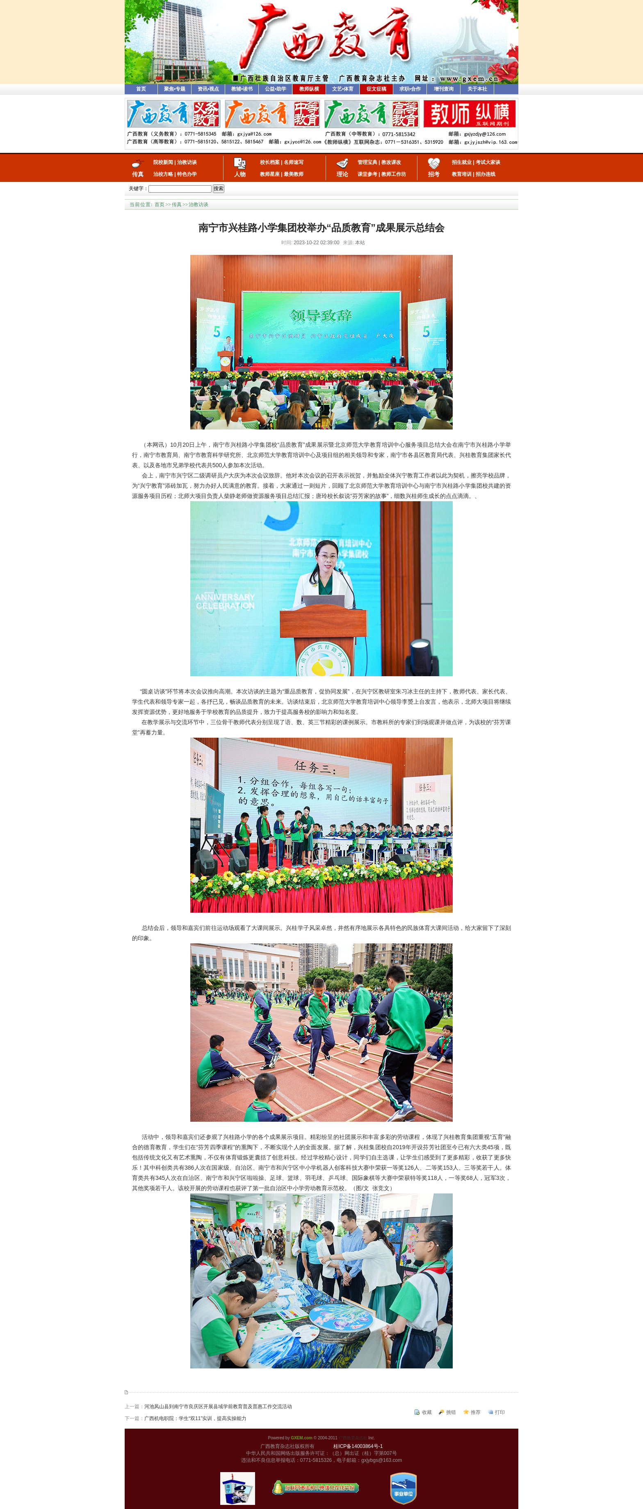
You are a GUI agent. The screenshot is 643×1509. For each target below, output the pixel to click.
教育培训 (462, 174)
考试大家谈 (488, 162)
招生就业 (462, 162)
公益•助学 (275, 89)
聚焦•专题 (174, 89)
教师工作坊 (393, 174)
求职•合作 (410, 89)
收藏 (427, 1412)
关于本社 (477, 89)
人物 (240, 174)
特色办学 (187, 174)
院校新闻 (163, 162)
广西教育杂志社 (353, 1438)
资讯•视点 (208, 89)
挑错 (451, 1412)
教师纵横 (309, 89)
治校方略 (163, 174)
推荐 (476, 1412)
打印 (500, 1412)
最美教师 (293, 174)
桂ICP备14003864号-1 (358, 1446)
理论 (342, 174)
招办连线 (485, 174)
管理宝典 (367, 162)
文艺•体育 (342, 89)
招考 (434, 174)
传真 (138, 174)
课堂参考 (367, 174)
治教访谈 (187, 162)
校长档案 (270, 162)
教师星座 (270, 174)
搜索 (218, 188)
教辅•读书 (242, 89)
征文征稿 (376, 89)
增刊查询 (444, 89)
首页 (141, 89)
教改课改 (391, 162)
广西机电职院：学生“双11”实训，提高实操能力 (195, 1418)
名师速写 (293, 162)
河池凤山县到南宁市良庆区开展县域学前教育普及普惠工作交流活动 (218, 1406)
